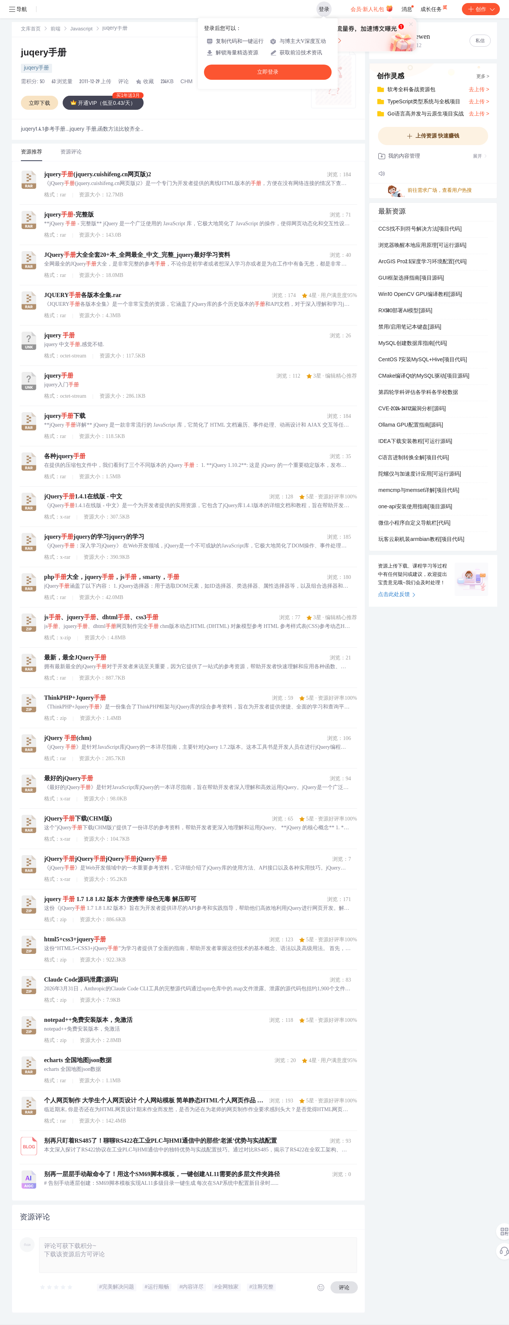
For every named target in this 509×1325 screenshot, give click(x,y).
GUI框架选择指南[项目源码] (411, 278)
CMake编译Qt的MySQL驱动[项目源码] (423, 376)
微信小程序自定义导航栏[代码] (414, 523)
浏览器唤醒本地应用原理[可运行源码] (422, 245)
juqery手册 (43, 53)
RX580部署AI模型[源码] (405, 311)
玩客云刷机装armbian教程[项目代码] (421, 539)
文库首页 (31, 29)
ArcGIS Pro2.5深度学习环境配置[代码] (422, 262)
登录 (324, 9)
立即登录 (267, 72)
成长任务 (434, 7)
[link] (31, 29)
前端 (55, 29)
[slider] (56, 1287)
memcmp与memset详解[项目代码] (418, 490)
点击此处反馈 (397, 595)
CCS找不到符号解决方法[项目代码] (420, 229)
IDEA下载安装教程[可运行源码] (415, 441)
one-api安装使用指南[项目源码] (415, 507)
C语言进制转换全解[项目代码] (413, 458)
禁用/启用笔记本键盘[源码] (409, 327)
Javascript (81, 29)
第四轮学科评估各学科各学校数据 (418, 392)
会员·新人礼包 (372, 8)
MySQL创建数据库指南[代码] (412, 343)
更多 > (482, 76)
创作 (481, 9)
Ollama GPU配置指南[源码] (410, 425)
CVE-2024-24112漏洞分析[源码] (412, 409)
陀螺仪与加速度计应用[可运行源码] (419, 474)
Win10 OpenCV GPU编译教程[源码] (420, 294)
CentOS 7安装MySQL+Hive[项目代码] (422, 360)
